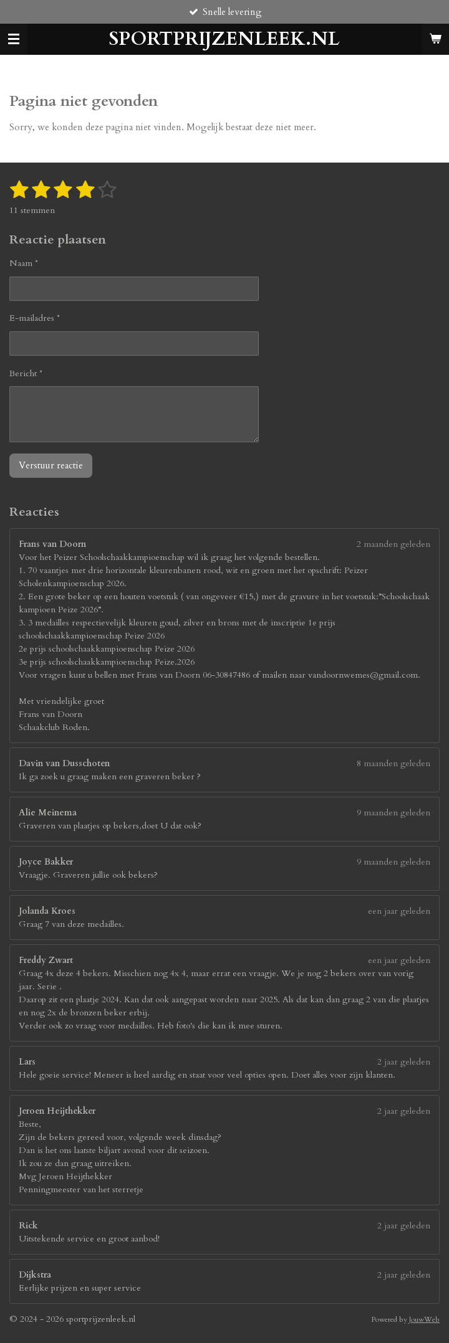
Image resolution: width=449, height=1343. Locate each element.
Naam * (23, 263)
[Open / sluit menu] (13, 39)
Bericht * (25, 373)
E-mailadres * (34, 318)
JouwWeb (424, 1319)
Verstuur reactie (51, 465)
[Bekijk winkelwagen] (435, 39)
